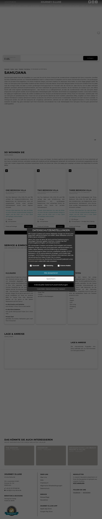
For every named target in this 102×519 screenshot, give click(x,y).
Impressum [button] (62, 287)
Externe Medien (64, 264)
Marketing (48, 264)
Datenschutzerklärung (36, 257)
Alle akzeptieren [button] (51, 271)
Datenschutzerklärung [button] (52, 287)
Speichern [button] (51, 277)
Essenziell (34, 264)
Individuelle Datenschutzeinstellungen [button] (51, 283)
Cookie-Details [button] (41, 287)
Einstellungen (33, 259)
